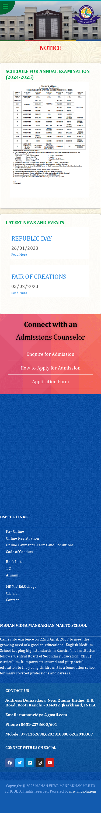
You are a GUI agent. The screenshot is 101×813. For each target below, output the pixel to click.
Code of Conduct (19, 552)
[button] (7, 7)
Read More (19, 254)
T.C (8, 568)
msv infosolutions (82, 791)
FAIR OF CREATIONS (38, 276)
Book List (14, 561)
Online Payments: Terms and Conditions (40, 545)
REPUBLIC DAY (31, 238)
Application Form (50, 381)
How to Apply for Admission (50, 368)
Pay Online (15, 531)
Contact (12, 600)
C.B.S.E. (12, 593)
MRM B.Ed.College (21, 586)
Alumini (13, 575)
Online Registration (22, 538)
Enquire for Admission (50, 354)
